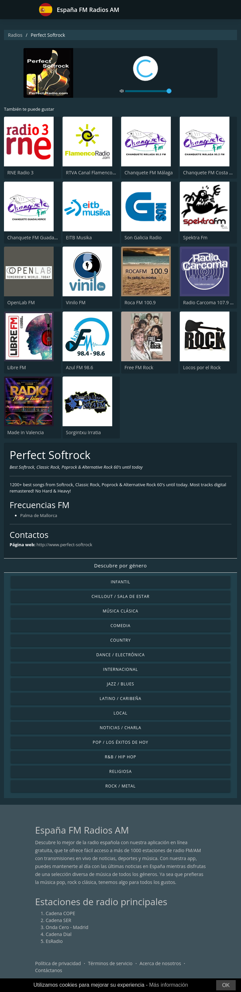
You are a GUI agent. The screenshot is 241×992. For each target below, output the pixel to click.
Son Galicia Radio (143, 237)
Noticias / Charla (120, 727)
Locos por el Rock (202, 367)
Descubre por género (120, 565)
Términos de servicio (110, 963)
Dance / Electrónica (120, 655)
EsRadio (54, 941)
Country (120, 640)
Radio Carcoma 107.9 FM (210, 302)
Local (120, 713)
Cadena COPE (60, 913)
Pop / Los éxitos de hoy (120, 742)
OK (226, 985)
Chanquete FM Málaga (148, 172)
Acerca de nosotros (160, 963)
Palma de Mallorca (38, 515)
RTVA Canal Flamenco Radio (96, 172)
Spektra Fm (195, 237)
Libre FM (16, 367)
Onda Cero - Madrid (67, 927)
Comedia (121, 625)
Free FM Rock (138, 367)
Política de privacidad (58, 963)
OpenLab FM (21, 302)
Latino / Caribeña (120, 698)
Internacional (120, 669)
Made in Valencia (25, 432)
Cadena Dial (59, 934)
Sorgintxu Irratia (83, 432)
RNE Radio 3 (20, 172)
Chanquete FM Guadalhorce (37, 237)
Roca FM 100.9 (140, 302)
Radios (15, 35)
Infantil (120, 582)
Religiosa (120, 771)
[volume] (148, 91)
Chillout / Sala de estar (120, 596)
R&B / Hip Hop (120, 757)
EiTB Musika (79, 237)
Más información (168, 985)
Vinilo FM (75, 302)
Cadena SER (58, 920)
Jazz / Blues (120, 684)
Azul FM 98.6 (79, 367)
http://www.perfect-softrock (64, 545)
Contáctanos (48, 970)
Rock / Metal (120, 786)
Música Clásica (120, 611)
